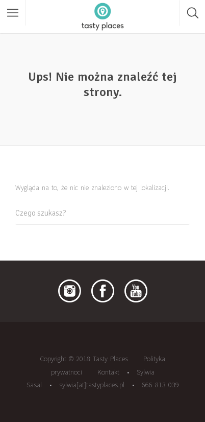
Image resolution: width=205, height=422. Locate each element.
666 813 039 (160, 384)
